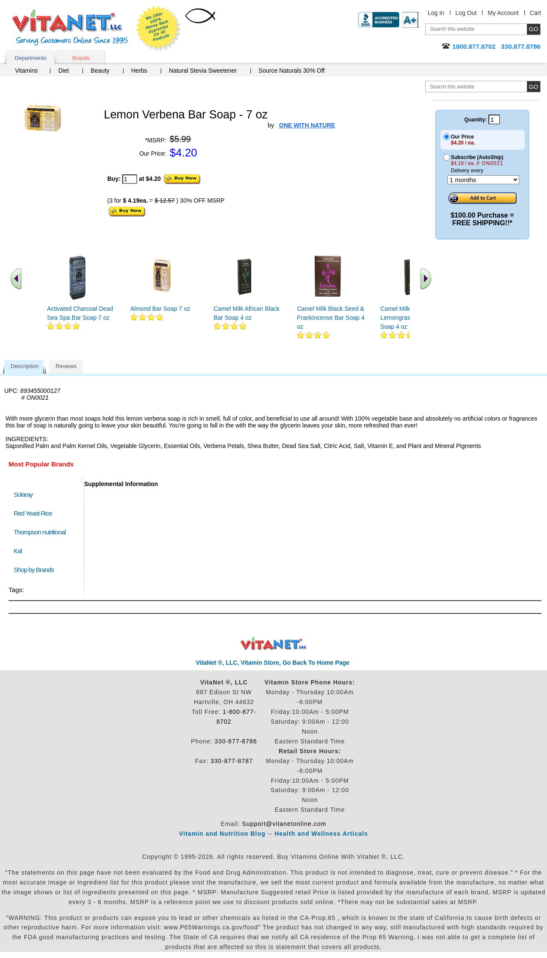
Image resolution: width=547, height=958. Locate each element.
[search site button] (533, 86)
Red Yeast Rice (33, 513)
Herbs (139, 70)
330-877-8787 (232, 761)
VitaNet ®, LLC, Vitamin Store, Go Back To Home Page (273, 662)
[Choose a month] (483, 179)
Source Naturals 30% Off (292, 70)
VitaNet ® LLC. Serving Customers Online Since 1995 (70, 27)
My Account (503, 12)
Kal (18, 550)
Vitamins (26, 70)
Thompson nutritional (40, 532)
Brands (81, 58)
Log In (436, 12)
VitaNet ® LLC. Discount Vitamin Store (274, 644)
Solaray (23, 494)
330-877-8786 (236, 741)
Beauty (100, 70)
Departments (30, 58)
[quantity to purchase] (129, 179)
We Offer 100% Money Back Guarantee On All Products (158, 28)
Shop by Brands (36, 569)
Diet (63, 70)
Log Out (466, 12)
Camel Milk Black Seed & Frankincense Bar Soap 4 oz (331, 317)
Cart (535, 12)
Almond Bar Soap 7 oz (160, 308)
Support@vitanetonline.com (284, 823)
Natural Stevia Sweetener (203, 70)
